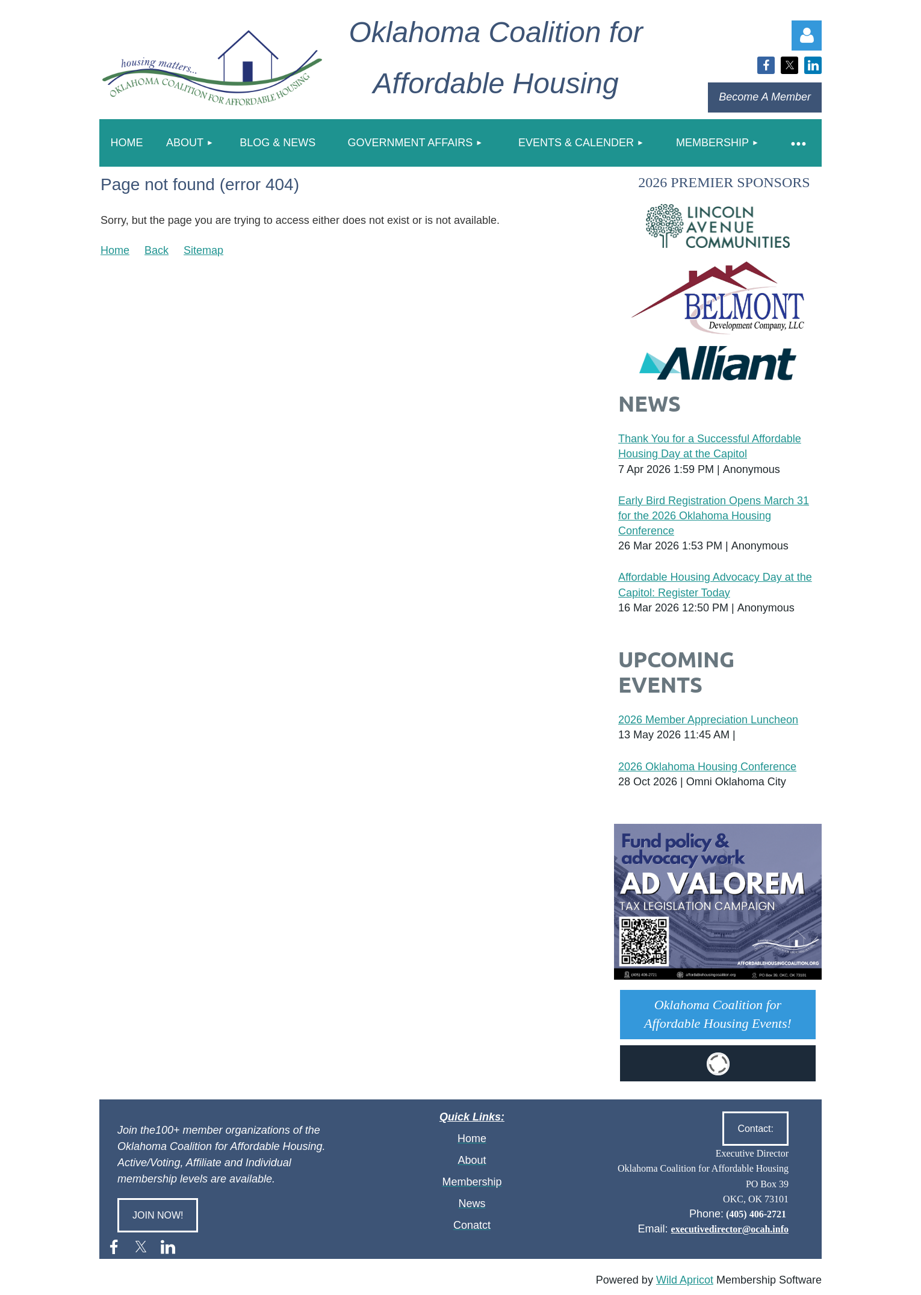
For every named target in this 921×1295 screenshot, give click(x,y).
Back (156, 250)
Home (115, 250)
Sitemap (203, 250)
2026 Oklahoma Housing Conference (707, 767)
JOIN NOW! (157, 1215)
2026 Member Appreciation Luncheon (708, 720)
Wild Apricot (684, 1280)
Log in (807, 35)
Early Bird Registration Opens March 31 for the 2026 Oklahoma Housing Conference (713, 516)
